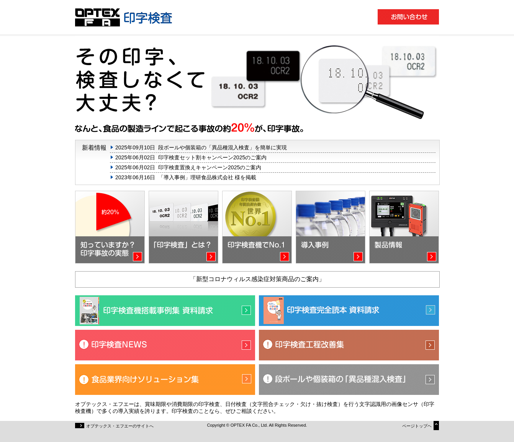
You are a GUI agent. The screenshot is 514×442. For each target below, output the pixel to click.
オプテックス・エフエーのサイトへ (114, 425)
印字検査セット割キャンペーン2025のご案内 (212, 157)
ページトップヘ (420, 424)
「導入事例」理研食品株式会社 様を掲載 (207, 177)
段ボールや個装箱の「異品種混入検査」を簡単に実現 (222, 147)
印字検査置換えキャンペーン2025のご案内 (209, 167)
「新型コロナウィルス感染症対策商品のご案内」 (257, 279)
